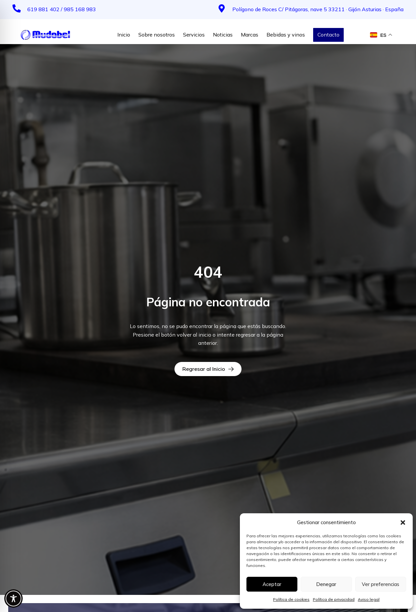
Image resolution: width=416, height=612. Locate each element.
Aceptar (272, 584)
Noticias (223, 34)
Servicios (194, 34)
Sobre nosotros (156, 34)
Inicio (123, 34)
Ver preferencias (380, 584)
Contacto (328, 34)
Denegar (326, 584)
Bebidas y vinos (285, 34)
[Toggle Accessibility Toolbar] (13, 598)
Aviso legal (369, 599)
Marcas (249, 34)
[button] (403, 522)
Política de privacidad (334, 599)
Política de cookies (291, 599)
